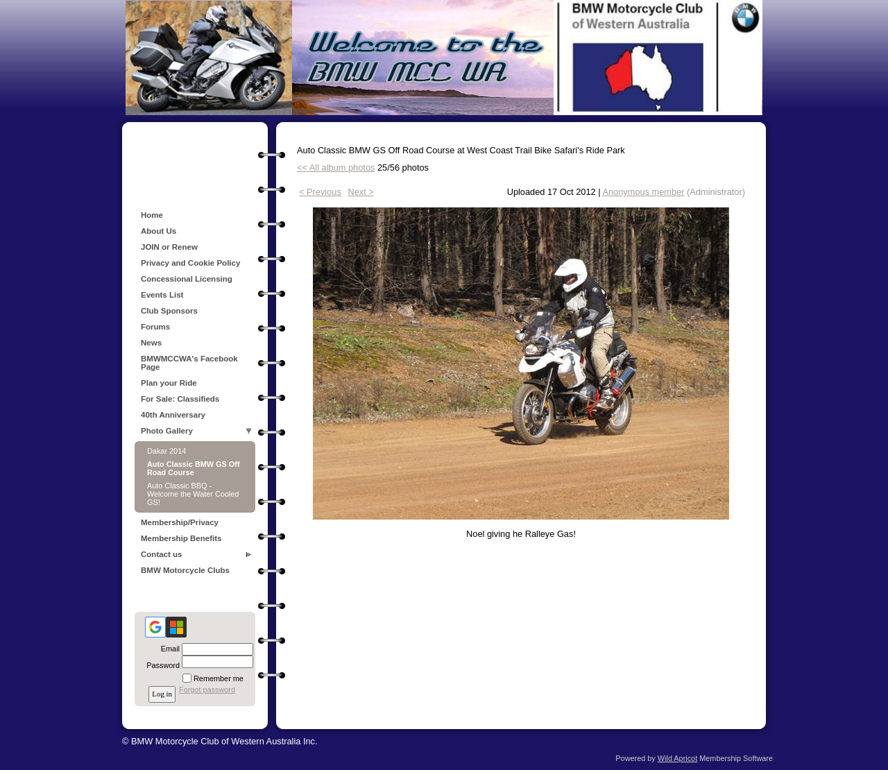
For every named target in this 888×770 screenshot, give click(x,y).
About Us (158, 231)
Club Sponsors (169, 311)
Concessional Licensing (186, 279)
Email (168, 648)
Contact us (161, 554)
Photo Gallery (167, 431)
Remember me (219, 678)
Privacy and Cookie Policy (190, 263)
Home (152, 215)
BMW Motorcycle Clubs (185, 570)
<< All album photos (336, 167)
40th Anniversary (173, 415)
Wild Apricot (677, 758)
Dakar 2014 (166, 451)
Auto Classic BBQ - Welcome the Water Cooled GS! (193, 493)
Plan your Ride (169, 383)
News (151, 343)
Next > (360, 192)
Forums (155, 327)
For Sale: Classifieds (180, 399)
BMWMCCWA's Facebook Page (189, 362)
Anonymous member (643, 192)
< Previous (320, 192)
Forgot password (207, 689)
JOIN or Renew (169, 247)
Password (161, 665)
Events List (162, 295)
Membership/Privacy (180, 522)
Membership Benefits (181, 538)
